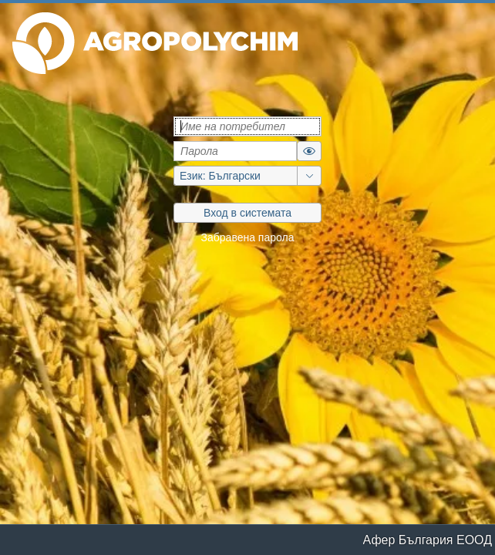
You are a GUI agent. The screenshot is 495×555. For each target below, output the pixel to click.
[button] (155, 43)
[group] (247, 175)
